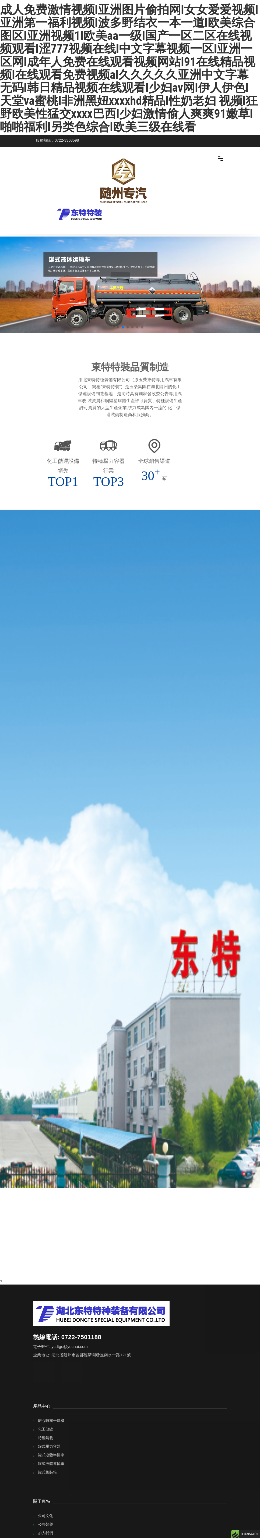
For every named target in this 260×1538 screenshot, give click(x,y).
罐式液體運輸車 (51, 1463)
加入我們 (45, 1533)
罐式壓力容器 (49, 1446)
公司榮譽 (45, 1524)
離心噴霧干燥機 (51, 1420)
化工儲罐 (45, 1429)
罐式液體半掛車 (51, 1455)
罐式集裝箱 (47, 1472)
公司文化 (45, 1516)
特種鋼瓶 (45, 1438)
